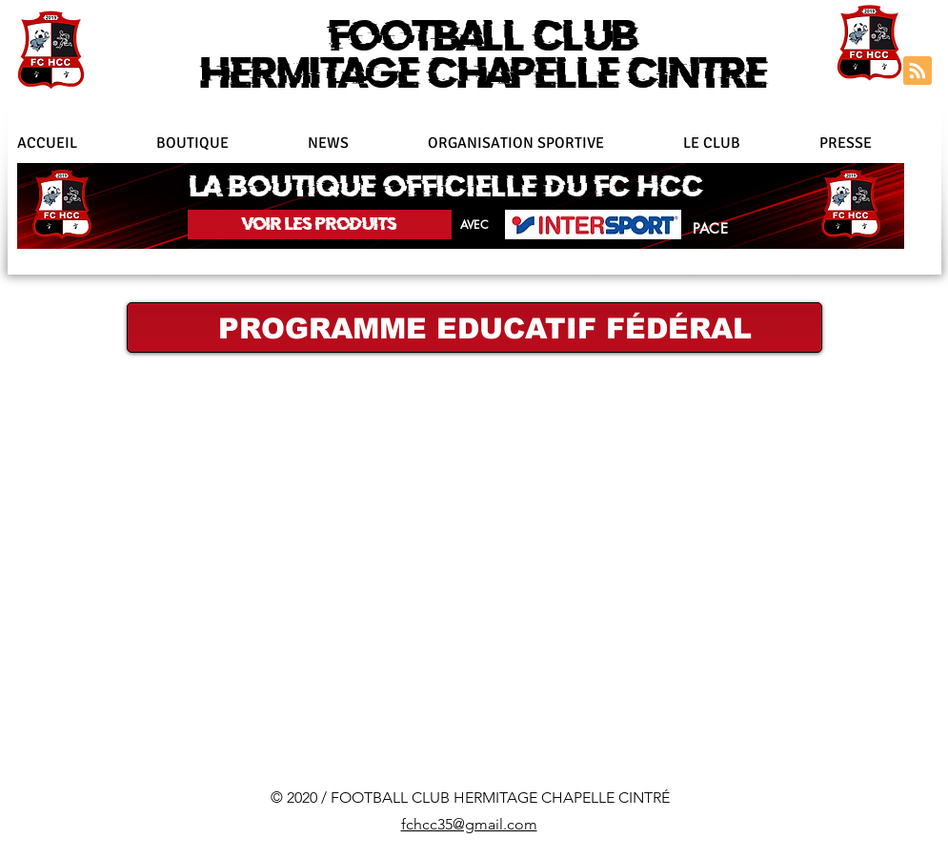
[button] (546, 143)
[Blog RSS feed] (917, 71)
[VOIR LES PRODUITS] (320, 224)
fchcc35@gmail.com (469, 824)
